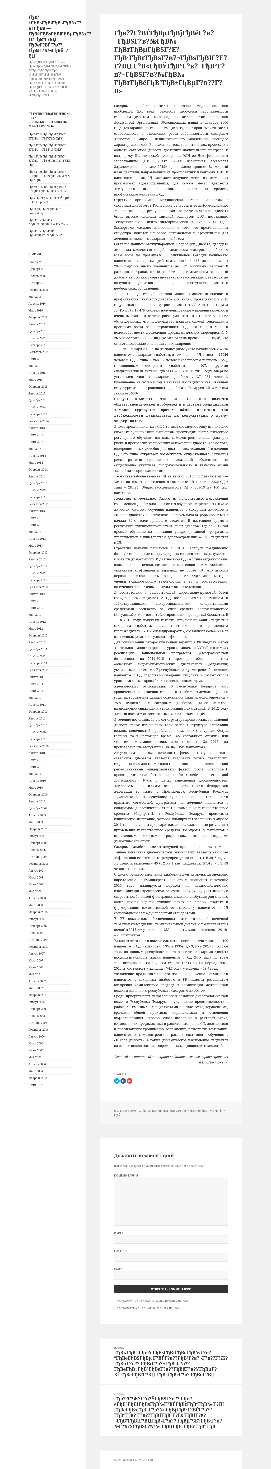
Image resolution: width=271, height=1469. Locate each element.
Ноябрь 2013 (37, 490)
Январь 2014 (37, 476)
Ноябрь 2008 (37, 850)
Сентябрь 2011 (39, 670)
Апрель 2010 (37, 781)
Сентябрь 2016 (39, 290)
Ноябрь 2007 (37, 933)
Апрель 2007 (37, 981)
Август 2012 (37, 594)
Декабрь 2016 (38, 269)
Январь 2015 (37, 393)
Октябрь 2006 (38, 1023)
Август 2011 (37, 677)
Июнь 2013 (36, 525)
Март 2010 (36, 787)
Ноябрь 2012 (37, 573)
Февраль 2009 (38, 829)
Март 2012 (36, 628)
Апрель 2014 (37, 456)
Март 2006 (36, 1071)
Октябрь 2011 (38, 663)
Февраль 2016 (38, 317)
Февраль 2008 (38, 912)
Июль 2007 (36, 960)
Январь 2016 (37, 324)
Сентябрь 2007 (39, 947)
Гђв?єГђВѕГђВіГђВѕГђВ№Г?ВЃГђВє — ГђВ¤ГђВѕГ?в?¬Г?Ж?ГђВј (49, 161)
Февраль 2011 (38, 711)
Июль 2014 (36, 435)
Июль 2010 (36, 760)
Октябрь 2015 (38, 345)
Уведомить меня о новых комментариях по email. (154, 1301)
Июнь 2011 (36, 691)
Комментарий (126, 1175)
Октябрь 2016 (38, 283)
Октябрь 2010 (38, 739)
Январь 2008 (37, 919)
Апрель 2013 (37, 539)
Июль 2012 (36, 601)
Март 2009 (36, 822)
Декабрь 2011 (38, 649)
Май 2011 (35, 698)
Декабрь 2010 (38, 725)
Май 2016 (35, 297)
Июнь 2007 (36, 967)
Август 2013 (37, 511)
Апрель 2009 (37, 815)
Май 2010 (35, 774)
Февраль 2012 (38, 635)
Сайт (118, 1269)
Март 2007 (36, 988)
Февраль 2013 (38, 552)
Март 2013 (36, 545)
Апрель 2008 (37, 898)
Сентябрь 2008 (39, 864)
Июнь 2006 (36, 1050)
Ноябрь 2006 (37, 1016)
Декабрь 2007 (38, 926)
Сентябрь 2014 (39, 421)
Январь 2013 (37, 559)
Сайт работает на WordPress (133, 1460)
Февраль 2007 (38, 995)
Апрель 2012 (37, 622)
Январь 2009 (37, 836)
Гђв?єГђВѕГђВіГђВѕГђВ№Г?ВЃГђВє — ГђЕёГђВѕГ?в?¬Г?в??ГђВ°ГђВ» (49, 176)
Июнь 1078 (36, 1085)
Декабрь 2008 (38, 843)
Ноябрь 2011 (37, 656)
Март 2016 (36, 310)
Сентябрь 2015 (39, 352)
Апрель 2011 (37, 704)
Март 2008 (36, 905)
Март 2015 (36, 380)
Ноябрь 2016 (37, 276)
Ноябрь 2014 (37, 407)
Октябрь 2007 (38, 940)
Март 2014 (36, 462)
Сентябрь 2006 (39, 1029)
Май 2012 (35, 615)
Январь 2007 (37, 1002)
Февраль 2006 (38, 1078)
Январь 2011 (37, 718)
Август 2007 (37, 953)
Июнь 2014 (36, 442)
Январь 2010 (37, 801)
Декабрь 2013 (38, 483)
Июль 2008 (36, 877)
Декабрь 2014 (38, 400)
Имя (118, 1233)
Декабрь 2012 (38, 566)
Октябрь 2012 (38, 580)
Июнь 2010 (36, 767)
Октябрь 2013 (38, 497)
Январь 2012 (37, 642)
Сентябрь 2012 (39, 587)
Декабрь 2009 (38, 808)
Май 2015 (35, 366)
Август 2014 (37, 428)
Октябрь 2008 (38, 857)
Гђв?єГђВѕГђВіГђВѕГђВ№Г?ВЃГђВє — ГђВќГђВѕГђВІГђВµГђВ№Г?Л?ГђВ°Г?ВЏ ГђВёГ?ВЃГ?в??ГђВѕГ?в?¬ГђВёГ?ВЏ (60, 36)
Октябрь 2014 (38, 414)
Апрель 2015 (37, 373)
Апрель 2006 (37, 1064)
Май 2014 (35, 449)
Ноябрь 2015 (37, 338)
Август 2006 (37, 1036)
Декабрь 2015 (38, 331)
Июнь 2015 (36, 359)
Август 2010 (37, 753)
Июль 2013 (36, 518)
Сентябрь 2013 (39, 504)
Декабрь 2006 (38, 1009)
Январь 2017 (37, 262)
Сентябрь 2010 (39, 746)
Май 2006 (35, 1057)
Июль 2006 (36, 1043)
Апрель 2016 (37, 303)
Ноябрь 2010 (37, 732)
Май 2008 (35, 891)
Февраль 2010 (38, 794)
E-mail (120, 1251)
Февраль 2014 (38, 469)
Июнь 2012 (36, 608)
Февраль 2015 (38, 386)
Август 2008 (37, 870)
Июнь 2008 (36, 884)
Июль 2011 (36, 684)
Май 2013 (35, 532)
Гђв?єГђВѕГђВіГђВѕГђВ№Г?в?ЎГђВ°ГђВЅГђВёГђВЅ (174, 1111)
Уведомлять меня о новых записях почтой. (148, 1308)
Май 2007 (35, 974)
